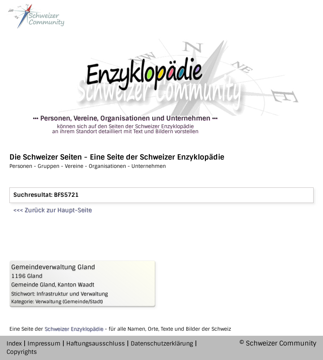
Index (14, 343)
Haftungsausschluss (95, 343)
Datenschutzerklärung (162, 343)
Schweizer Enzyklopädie (74, 329)
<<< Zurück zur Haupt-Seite (52, 210)
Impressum (44, 343)
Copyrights (22, 352)
